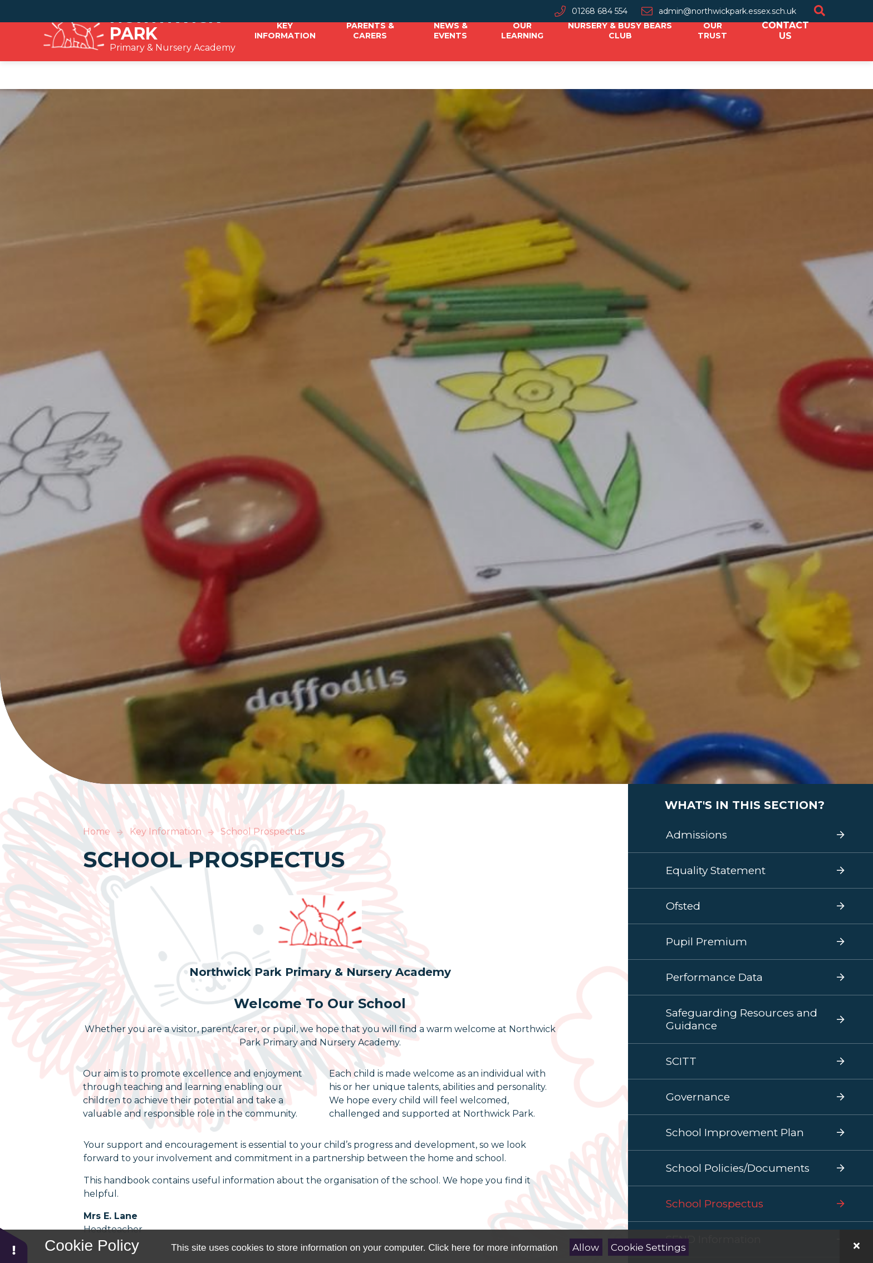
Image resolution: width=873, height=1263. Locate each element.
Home (96, 831)
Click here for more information (492, 1247)
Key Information (166, 831)
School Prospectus (262, 831)
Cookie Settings (648, 1247)
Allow (585, 1247)
